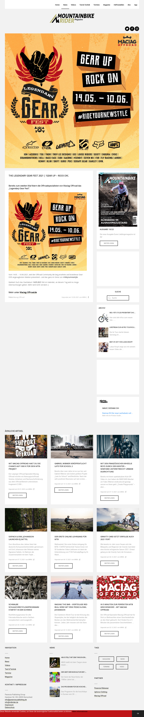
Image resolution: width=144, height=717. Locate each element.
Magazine (106, 5)
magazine (106, 659)
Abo (129, 5)
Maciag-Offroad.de (28, 292)
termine (106, 667)
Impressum (9, 705)
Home (57, 5)
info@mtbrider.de (11, 702)
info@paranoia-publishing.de (16, 700)
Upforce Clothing (100, 692)
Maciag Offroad (100, 696)
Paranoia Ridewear (101, 688)
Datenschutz (9, 707)
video (122, 667)
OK (138, 713)
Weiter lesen (109, 243)
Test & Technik (85, 5)
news (122, 659)
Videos (73, 5)
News (65, 5)
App (135, 5)
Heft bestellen (119, 5)
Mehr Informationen (79, 711)
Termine (97, 5)
